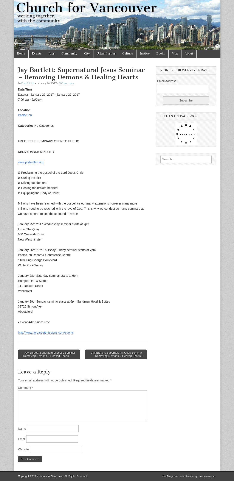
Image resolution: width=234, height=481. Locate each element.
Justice (145, 53)
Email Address (166, 81)
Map (175, 53)
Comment (25, 387)
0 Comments (66, 83)
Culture (127, 53)
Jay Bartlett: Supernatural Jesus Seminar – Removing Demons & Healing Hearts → (117, 354)
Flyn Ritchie (27, 83)
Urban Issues (106, 53)
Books (160, 53)
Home (21, 53)
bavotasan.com (206, 476)
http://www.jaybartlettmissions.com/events (46, 332)
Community (69, 53)
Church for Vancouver (51, 476)
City (87, 53)
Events (37, 53)
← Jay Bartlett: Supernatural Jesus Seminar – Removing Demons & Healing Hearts (48, 354)
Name (22, 428)
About (189, 53)
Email (22, 439)
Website (23, 449)
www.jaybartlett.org (30, 162)
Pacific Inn (25, 115)
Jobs (51, 53)
